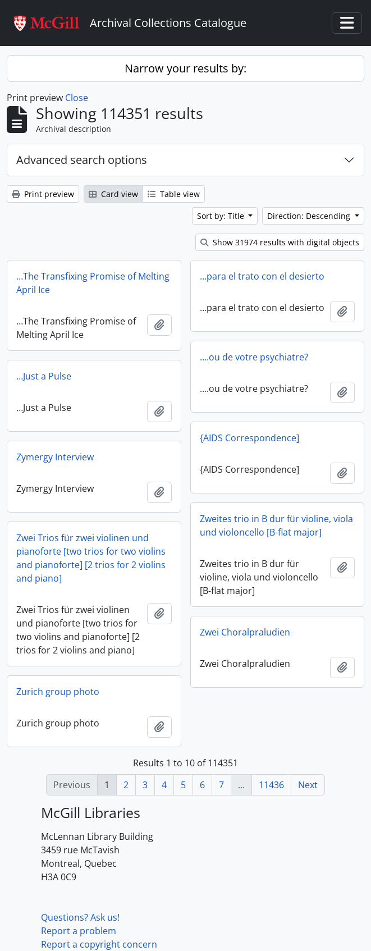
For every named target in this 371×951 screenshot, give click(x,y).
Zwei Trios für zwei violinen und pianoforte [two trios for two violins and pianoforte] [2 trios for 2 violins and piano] (91, 558)
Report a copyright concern (99, 944)
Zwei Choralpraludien (245, 632)
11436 (271, 785)
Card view (113, 194)
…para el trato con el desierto (262, 276)
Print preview (43, 194)
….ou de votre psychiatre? (254, 357)
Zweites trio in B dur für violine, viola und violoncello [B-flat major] (276, 525)
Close (76, 98)
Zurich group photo (57, 691)
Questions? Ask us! (80, 917)
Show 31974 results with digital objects (279, 242)
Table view (174, 194)
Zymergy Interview (55, 457)
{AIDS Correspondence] (249, 438)
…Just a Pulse (43, 376)
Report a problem (78, 931)
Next (308, 785)
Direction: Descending (309, 216)
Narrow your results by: (185, 68)
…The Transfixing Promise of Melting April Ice (93, 283)
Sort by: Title (221, 216)
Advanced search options (81, 159)
